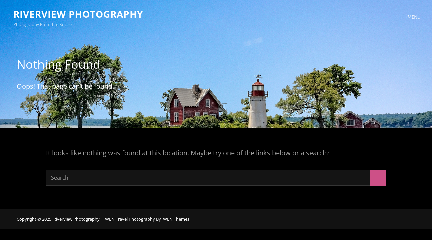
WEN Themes (176, 219)
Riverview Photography (78, 14)
